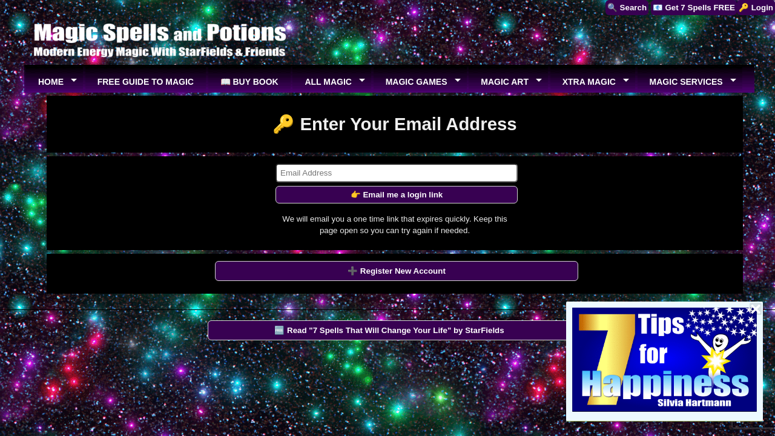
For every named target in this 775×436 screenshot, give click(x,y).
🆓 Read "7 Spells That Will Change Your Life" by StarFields (389, 330)
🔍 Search (627, 7)
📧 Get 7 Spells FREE (694, 7)
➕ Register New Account (397, 271)
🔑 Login (756, 7)
